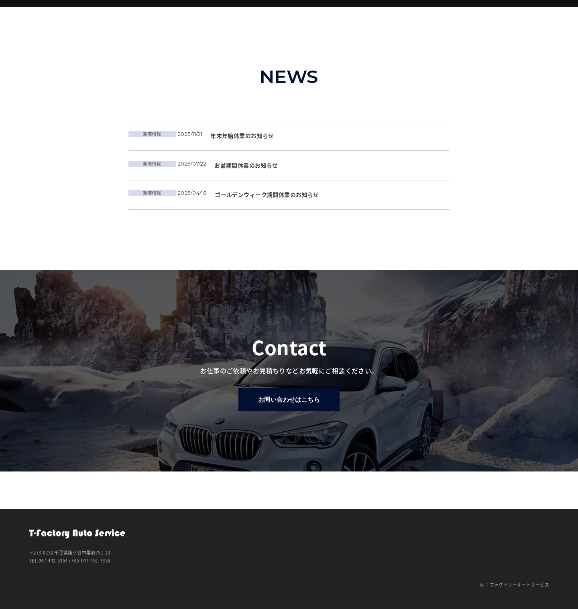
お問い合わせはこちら (289, 439)
